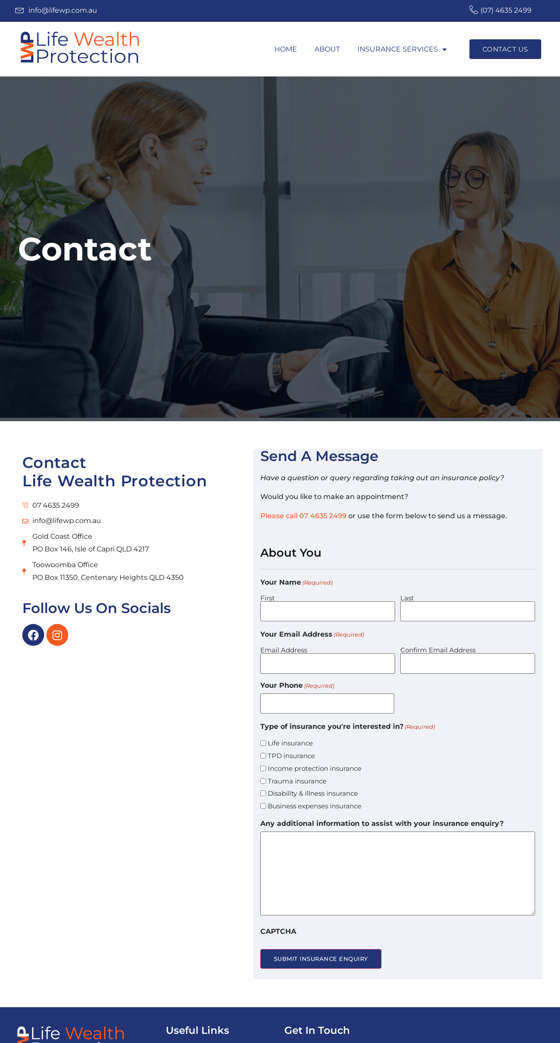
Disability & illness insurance (313, 785)
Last (407, 597)
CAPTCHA (278, 923)
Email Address (283, 647)
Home (285, 49)
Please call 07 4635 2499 (303, 516)
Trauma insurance (297, 772)
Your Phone (297, 680)
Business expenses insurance (314, 798)
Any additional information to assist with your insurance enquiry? (382, 815)
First (267, 597)
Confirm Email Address (438, 647)
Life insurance (290, 735)
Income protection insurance (314, 760)
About (327, 49)
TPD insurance (291, 748)
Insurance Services (402, 49)
